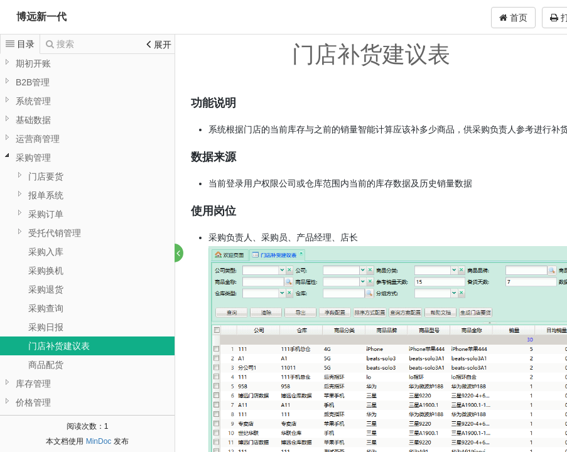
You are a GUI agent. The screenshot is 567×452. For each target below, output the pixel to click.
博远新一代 (41, 16)
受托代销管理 (54, 233)
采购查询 (45, 308)
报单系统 (45, 195)
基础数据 (33, 120)
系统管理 (33, 101)
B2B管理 (33, 82)
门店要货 (45, 176)
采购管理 (33, 158)
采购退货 (45, 289)
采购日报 (45, 327)
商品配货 (45, 365)
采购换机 (45, 271)
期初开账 (33, 63)
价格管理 (33, 402)
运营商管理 (38, 139)
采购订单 (45, 214)
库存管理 (33, 384)
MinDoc (99, 441)
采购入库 (45, 252)
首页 (513, 18)
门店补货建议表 (59, 346)
